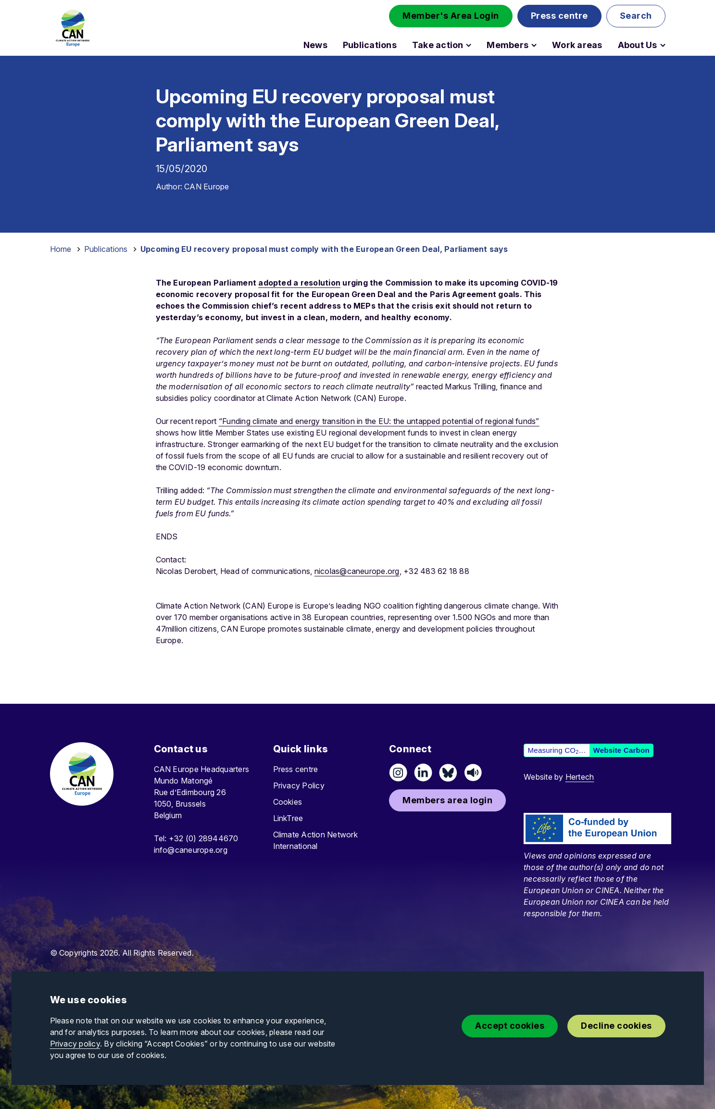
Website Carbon (621, 750)
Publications (370, 45)
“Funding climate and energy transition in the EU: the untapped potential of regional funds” (379, 421)
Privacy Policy (299, 785)
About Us (637, 45)
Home (61, 249)
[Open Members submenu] (534, 45)
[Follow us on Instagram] (398, 772)
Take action (438, 45)
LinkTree (288, 818)
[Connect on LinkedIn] (423, 772)
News (315, 45)
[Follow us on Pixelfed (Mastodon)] (448, 772)
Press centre (295, 769)
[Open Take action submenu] (468, 45)
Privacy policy (75, 1043)
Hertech (579, 777)
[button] (451, 16)
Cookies (287, 802)
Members (507, 45)
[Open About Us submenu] (662, 45)
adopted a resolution (299, 282)
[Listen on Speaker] (473, 772)
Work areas (577, 45)
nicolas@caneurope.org (357, 571)
